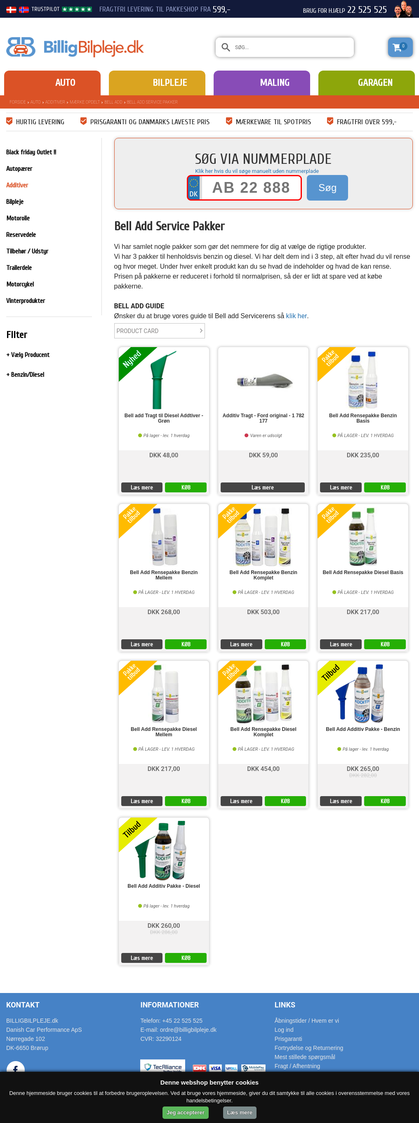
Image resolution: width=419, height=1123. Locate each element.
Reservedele (21, 235)
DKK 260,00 (164, 925)
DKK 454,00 (263, 768)
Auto (65, 82)
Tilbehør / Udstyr (27, 251)
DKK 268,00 (164, 611)
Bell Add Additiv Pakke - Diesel (163, 886)
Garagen (375, 82)
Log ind (284, 1029)
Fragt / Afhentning (297, 1066)
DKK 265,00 (363, 768)
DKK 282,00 (363, 775)
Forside (17, 102)
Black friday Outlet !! (31, 152)
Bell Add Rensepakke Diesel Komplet (264, 732)
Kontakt (23, 1004)
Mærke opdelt (85, 102)
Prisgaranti (288, 1039)
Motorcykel (20, 284)
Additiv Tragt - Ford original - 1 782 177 (263, 418)
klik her (296, 316)
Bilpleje (170, 82)
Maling (275, 82)
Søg (327, 187)
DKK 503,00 (263, 611)
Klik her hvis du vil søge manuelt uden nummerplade (257, 171)
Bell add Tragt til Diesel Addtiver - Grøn (164, 418)
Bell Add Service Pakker (152, 102)
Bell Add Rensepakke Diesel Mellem (164, 732)
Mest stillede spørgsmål (305, 1057)
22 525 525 (367, 10)
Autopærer (19, 169)
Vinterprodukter (25, 301)
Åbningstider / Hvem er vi (307, 1020)
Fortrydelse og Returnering (309, 1048)
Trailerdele (19, 268)
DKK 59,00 (263, 455)
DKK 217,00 (363, 611)
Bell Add (113, 102)
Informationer (169, 1004)
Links (285, 1004)
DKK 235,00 (363, 455)
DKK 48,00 (163, 455)
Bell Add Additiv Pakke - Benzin (363, 729)
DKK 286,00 (164, 932)
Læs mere (142, 487)
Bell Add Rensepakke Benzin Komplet (263, 575)
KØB (186, 487)
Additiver (55, 102)
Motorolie (18, 218)
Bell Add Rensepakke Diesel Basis (362, 572)
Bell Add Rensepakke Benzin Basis (363, 418)
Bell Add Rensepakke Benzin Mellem (164, 575)
